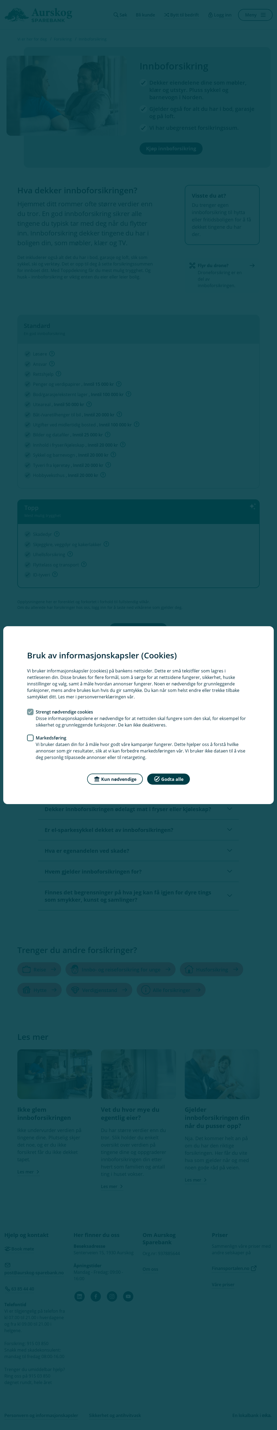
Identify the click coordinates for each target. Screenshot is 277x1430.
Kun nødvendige (115, 778)
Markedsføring (51, 738)
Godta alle (168, 778)
